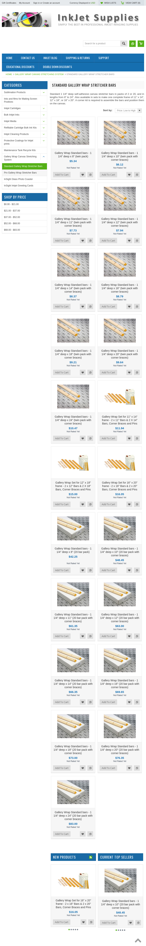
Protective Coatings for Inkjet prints (18, 142)
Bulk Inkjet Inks (11, 114)
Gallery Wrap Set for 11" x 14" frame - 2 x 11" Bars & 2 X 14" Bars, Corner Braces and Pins (119, 380)
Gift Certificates (9, 3)
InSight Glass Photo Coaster (18, 179)
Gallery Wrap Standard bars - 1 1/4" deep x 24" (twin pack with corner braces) (73, 380)
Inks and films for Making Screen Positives (20, 100)
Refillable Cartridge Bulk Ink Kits (20, 127)
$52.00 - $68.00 (12, 223)
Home (9, 74)
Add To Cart (61, 166)
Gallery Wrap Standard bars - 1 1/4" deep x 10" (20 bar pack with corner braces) (119, 496)
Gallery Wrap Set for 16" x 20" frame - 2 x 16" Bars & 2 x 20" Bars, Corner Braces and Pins (119, 438)
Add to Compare (90, 166)
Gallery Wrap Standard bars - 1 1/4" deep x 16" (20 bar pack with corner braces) (119, 612)
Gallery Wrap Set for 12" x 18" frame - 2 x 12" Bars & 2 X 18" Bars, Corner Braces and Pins (73, 438)
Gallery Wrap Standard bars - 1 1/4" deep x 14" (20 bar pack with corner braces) (73, 612)
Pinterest (94, 909)
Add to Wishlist (83, 166)
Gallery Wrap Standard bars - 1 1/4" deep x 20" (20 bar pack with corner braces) (119, 670)
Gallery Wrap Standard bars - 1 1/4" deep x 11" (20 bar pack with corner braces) (73, 554)
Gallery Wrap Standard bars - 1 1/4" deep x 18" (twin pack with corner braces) (73, 322)
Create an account (51, 3)
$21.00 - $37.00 (12, 210)
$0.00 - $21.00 (11, 204)
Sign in (36, 3)
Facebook (80, 909)
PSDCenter (128, 934)
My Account (24, 3)
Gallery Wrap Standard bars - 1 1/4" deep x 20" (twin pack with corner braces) (119, 322)
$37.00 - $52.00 (12, 217)
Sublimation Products (14, 92)
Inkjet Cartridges (12, 108)
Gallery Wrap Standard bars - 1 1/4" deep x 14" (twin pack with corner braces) (73, 264)
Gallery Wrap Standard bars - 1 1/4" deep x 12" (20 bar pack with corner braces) (119, 554)
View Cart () (133, 3)
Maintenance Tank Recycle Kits (20, 150)
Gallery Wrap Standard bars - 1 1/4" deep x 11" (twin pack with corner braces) (73, 206)
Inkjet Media (10, 121)
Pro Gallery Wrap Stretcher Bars (20, 172)
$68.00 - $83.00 (12, 230)
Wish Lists (110, 3)
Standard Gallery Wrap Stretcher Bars (23, 166)
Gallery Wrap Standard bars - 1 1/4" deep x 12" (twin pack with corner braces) (119, 206)
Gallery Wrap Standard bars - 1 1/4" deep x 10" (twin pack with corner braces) (119, 148)
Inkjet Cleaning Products (16, 134)
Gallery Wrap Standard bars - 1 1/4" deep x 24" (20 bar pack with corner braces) (73, 728)
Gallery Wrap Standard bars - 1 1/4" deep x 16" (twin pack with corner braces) (119, 264)
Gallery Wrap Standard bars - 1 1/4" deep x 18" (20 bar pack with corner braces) (73, 670)
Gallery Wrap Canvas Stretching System (39, 74)
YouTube (101, 909)
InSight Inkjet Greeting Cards (18, 185)
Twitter (87, 909)
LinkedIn (107, 909)
